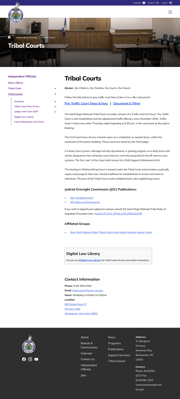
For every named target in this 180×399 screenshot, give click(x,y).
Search (153, 2)
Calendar (87, 353)
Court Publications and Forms (29, 121)
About (84, 337)
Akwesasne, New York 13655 (81, 313)
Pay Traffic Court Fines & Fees (86, 103)
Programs (114, 343)
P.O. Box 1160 (72, 308)
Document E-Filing (126, 103)
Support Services (119, 355)
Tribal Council (116, 361)
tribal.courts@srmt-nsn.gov (87, 290)
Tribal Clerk (14, 88)
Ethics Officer (15, 82)
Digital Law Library (24, 116)
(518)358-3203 (144, 380)
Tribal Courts (15, 94)
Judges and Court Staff (26, 111)
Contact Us (88, 359)
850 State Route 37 (76, 304)
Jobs (83, 375)
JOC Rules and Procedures (85, 202)
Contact (139, 2)
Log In (167, 2)
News (112, 337)
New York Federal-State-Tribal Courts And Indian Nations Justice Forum (111, 232)
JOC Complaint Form (81, 197)
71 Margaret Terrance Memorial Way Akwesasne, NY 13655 (144, 350)
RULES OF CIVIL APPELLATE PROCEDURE (118, 213)
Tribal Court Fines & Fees (26, 106)
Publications (116, 349)
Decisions (19, 101)
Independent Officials (22, 76)
